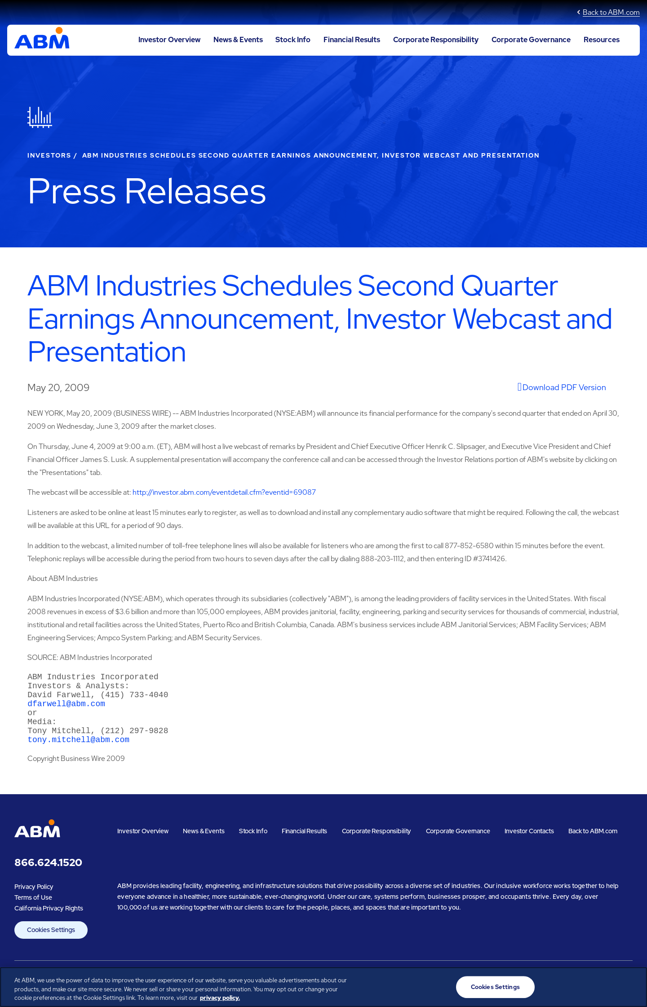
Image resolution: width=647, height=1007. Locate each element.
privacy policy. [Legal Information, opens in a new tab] (220, 998)
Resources (602, 39)
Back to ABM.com (611, 12)
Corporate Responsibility (436, 39)
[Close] (633, 986)
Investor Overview (169, 39)
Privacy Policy (33, 901)
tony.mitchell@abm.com (78, 753)
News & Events (238, 39)
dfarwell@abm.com (66, 710)
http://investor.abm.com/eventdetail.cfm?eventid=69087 (224, 492)
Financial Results (352, 39)
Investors (49, 155)
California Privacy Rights (48, 923)
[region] (323, 987)
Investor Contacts (529, 845)
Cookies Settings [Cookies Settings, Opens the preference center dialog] (495, 987)
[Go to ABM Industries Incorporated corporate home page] (42, 40)
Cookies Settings (51, 944)
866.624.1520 (48, 877)
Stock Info (292, 39)
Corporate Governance (531, 39)
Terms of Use (33, 912)
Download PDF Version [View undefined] (564, 387)
